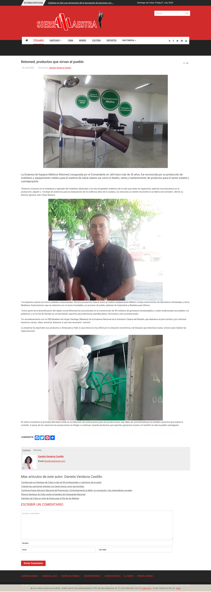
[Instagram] (182, 41)
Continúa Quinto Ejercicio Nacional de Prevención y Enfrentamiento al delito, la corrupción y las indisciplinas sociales (76, 490)
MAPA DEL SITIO (49, 576)
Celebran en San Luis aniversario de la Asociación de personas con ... (81, 3)
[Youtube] (186, 41)
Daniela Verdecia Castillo (60, 68)
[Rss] (169, 41)
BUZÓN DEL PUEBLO (71, 576)
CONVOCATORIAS (112, 576)
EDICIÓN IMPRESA (92, 576)
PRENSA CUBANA (145, 576)
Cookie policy (146, 588)
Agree (178, 588)
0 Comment (26, 450)
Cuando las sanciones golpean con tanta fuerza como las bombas (52, 486)
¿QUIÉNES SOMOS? (29, 576)
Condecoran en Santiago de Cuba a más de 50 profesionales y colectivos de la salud (61, 482)
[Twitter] (177, 41)
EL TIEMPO (129, 576)
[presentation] (43, 560)
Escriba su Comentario (97, 525)
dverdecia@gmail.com (54, 461)
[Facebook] (173, 41)
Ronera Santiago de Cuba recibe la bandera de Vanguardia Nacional (53, 494)
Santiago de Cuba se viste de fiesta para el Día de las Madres (50, 498)
